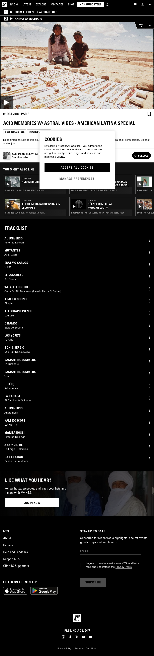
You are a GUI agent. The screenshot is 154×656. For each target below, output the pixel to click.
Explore (41, 4)
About (7, 538)
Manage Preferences (77, 179)
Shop (71, 4)
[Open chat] (135, 4)
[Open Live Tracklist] (139, 25)
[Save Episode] (149, 114)
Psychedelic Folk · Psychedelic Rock (25, 190)
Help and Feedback (15, 552)
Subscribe (93, 582)
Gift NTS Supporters (16, 566)
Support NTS (11, 559)
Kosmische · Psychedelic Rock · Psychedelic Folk (97, 212)
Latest (26, 4)
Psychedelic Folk (14, 131)
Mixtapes (57, 4)
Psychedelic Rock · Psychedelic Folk (25, 212)
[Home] (4, 4)
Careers (8, 545)
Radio (14, 4)
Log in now (31, 503)
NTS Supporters (90, 4)
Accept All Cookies (77, 167)
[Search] (107, 4)
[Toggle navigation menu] (149, 4)
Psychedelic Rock (39, 131)
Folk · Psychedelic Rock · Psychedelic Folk (94, 190)
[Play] (77, 65)
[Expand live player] (149, 25)
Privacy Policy (124, 566)
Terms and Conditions (85, 648)
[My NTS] (142, 4)
